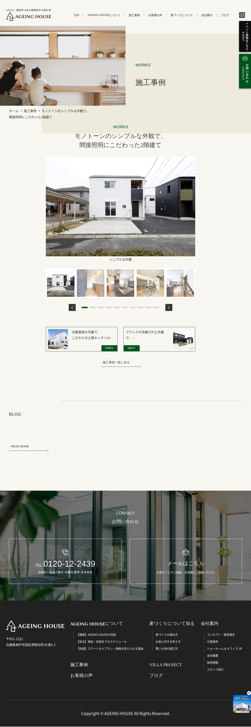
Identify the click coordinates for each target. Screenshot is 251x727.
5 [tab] (117, 307)
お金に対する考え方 (168, 642)
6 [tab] (124, 307)
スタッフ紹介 (215, 670)
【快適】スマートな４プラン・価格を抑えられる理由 (109, 649)
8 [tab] (140, 307)
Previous (72, 307)
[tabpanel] (60, 283)
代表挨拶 (212, 642)
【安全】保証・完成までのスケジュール (101, 642)
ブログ (225, 15)
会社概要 (212, 656)
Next (168, 307)
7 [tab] (132, 307)
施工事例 (134, 15)
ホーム (14, 110)
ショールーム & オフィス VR (224, 649)
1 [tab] (85, 307)
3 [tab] (101, 307)
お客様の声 (155, 15)
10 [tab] (156, 307)
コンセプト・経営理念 (221, 635)
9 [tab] (148, 307)
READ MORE (20, 446)
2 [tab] (93, 307)
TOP (76, 15)
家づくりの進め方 (167, 635)
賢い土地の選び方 (167, 649)
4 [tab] (109, 307)
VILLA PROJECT (165, 665)
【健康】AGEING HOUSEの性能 (96, 635)
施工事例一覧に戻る (116, 362)
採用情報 (212, 663)
